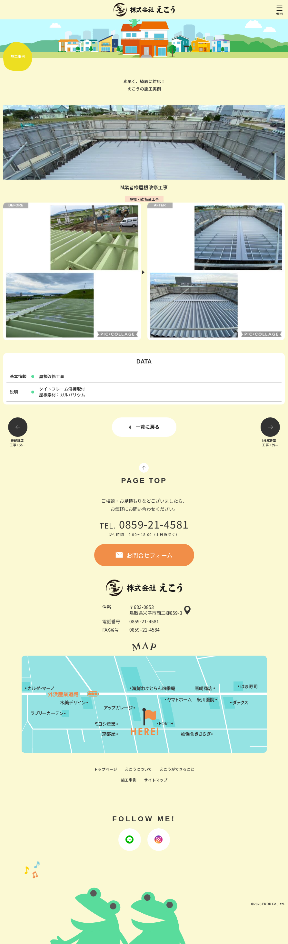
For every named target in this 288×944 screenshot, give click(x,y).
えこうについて (138, 769)
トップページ (105, 769)
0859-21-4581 (144, 523)
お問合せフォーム (149, 555)
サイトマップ (155, 779)
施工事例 (128, 779)
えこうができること (177, 769)
